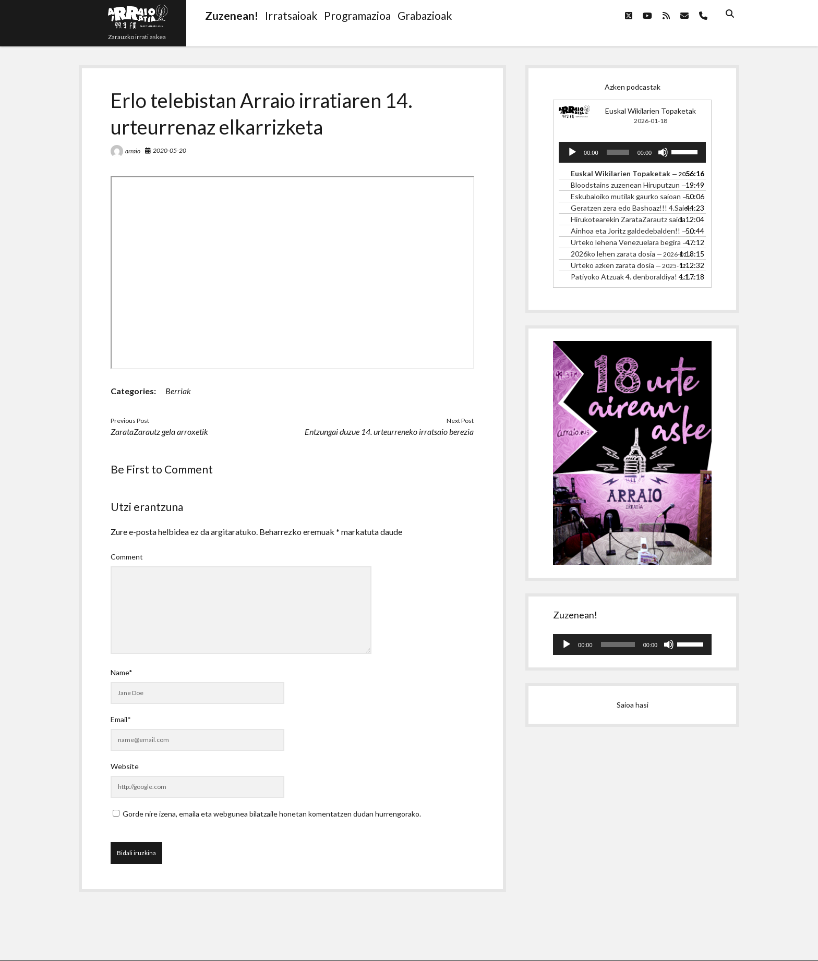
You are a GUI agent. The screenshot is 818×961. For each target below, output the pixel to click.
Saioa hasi (632, 704)
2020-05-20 (169, 150)
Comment (127, 556)
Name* (122, 672)
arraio (132, 151)
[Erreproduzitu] (572, 152)
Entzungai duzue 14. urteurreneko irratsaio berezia (389, 431)
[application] (632, 152)
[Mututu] (663, 152)
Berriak (178, 391)
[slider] (618, 152)
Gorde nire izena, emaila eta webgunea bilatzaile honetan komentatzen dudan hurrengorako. (272, 813)
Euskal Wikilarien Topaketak (650, 110)
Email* (121, 719)
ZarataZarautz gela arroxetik (159, 431)
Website (125, 766)
